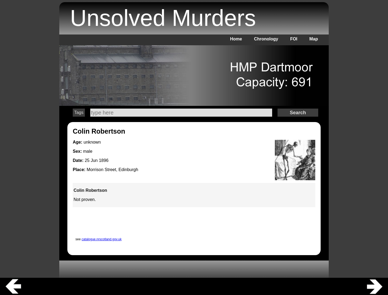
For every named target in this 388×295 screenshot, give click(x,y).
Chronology (266, 39)
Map (313, 39)
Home (236, 39)
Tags (79, 112)
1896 (104, 160)
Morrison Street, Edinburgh (112, 169)
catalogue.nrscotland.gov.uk (102, 239)
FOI (293, 39)
